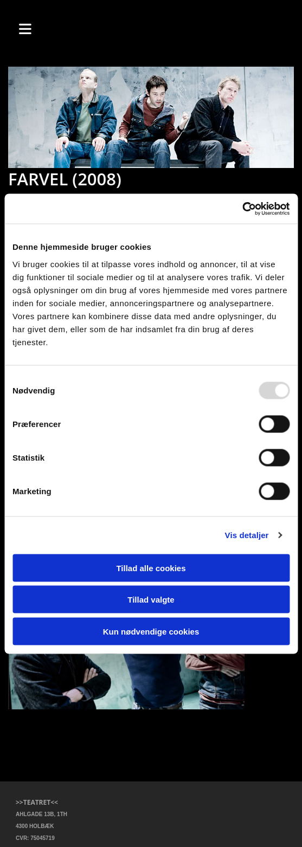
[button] (40, 28)
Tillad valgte (150, 599)
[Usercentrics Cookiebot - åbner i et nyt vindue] (242, 209)
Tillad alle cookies (150, 567)
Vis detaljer (247, 535)
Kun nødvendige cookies (151, 631)
